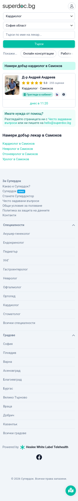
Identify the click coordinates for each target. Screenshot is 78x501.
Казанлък (10, 424)
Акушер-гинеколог (16, 234)
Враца (7, 406)
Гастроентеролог (15, 269)
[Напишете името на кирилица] (39, 35)
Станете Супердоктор (18, 196)
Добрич (8, 415)
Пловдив (9, 353)
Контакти (9, 215)
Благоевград (12, 379)
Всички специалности (19, 323)
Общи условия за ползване (22, 206)
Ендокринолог (13, 242)
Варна (7, 362)
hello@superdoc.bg (57, 123)
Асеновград (11, 371)
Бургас (8, 388)
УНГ (6, 260)
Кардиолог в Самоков (18, 143)
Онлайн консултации (38, 53)
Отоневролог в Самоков (20, 154)
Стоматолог (11, 314)
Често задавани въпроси (20, 201)
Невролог (10, 278)
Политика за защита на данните (26, 210)
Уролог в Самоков (15, 159)
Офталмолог (12, 287)
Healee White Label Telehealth (44, 447)
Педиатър (10, 251)
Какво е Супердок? (16, 186)
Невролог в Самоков (17, 149)
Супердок (13, 191)
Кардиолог (11, 305)
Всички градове (14, 433)
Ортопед (9, 296)
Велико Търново (15, 397)
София (8, 344)
